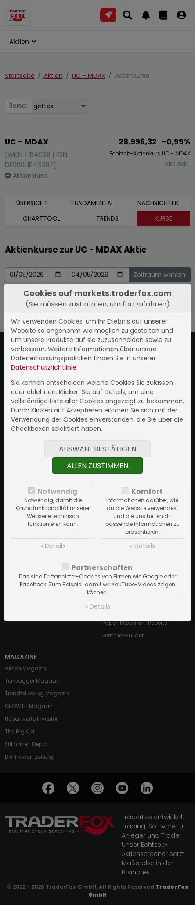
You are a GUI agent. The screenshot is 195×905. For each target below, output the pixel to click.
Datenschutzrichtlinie (43, 367)
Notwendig (57, 491)
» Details (52, 546)
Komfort (146, 491)
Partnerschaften (102, 567)
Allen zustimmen (97, 466)
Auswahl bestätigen (97, 449)
